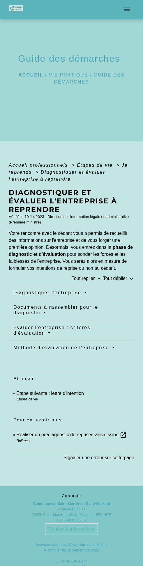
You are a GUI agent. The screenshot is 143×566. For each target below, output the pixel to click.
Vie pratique (68, 74)
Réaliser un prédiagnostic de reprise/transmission (71, 434)
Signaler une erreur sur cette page (98, 457)
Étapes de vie (95, 165)
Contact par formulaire (71, 528)
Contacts (71, 496)
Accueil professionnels (39, 165)
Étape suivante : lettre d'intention (50, 393)
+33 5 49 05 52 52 (72, 520)
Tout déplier (118, 278)
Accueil (30, 74)
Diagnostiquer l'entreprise (48, 292)
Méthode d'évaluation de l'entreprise (62, 347)
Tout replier (87, 278)
